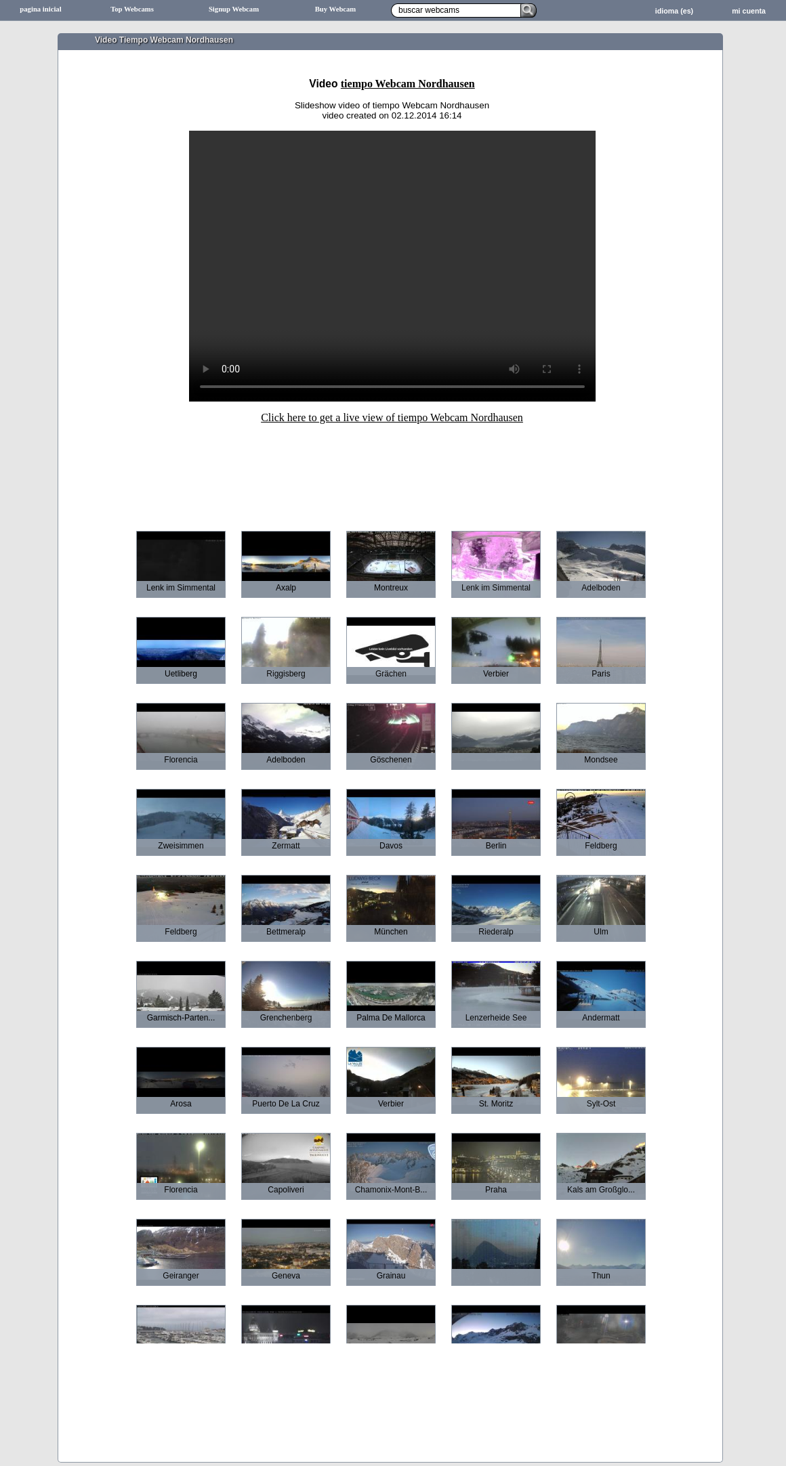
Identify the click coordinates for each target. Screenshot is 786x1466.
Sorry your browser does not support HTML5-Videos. (392, 266)
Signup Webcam (234, 9)
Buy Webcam (335, 9)
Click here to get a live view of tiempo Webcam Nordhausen (392, 417)
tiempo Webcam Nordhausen (408, 83)
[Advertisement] (392, 467)
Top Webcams (132, 9)
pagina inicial (40, 9)
